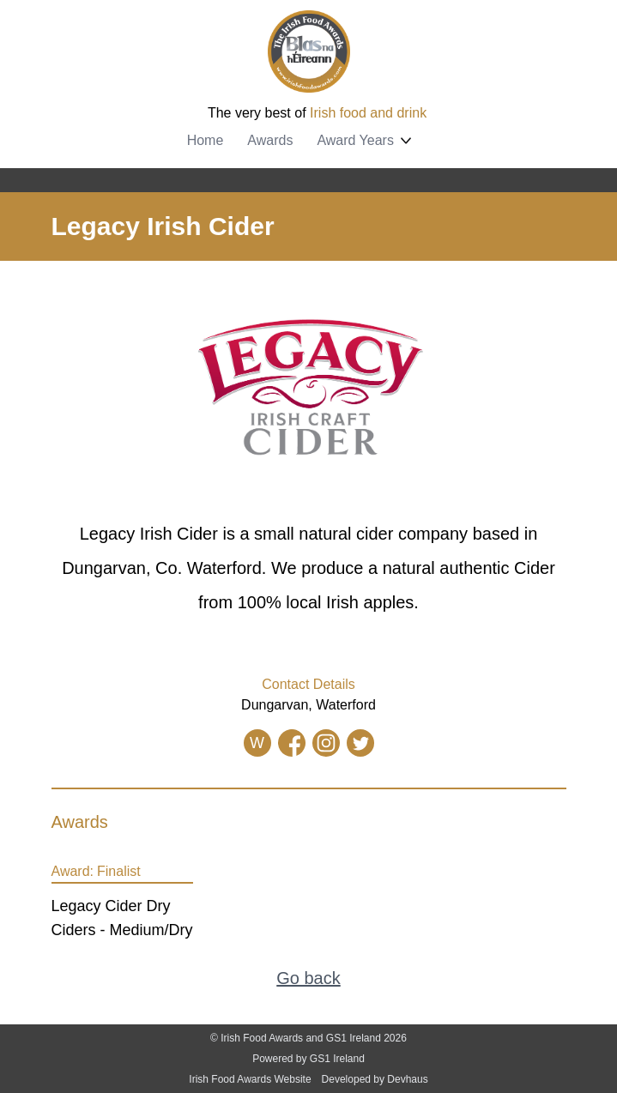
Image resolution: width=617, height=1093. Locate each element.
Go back (308, 978)
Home (205, 140)
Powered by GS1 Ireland (308, 1059)
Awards (270, 140)
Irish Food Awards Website (250, 1079)
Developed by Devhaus (375, 1079)
